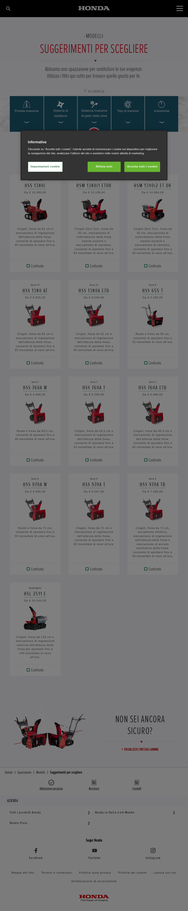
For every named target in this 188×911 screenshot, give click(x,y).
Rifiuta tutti (104, 166)
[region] (94, 155)
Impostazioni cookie (45, 166)
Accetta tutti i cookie (142, 166)
